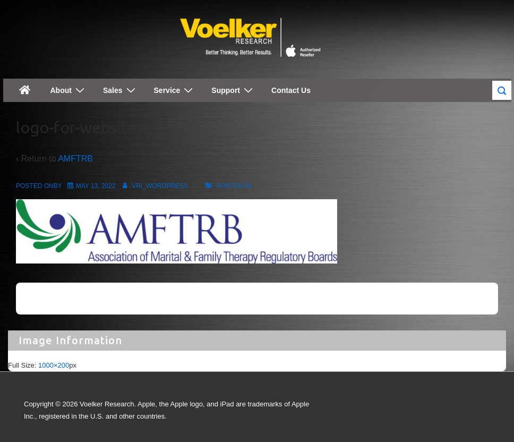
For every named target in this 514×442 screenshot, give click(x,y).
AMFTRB (75, 158)
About (68, 90)
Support (233, 90)
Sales (120, 90)
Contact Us (291, 90)
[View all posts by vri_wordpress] (153, 186)
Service (175, 90)
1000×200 (53, 365)
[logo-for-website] (96, 186)
